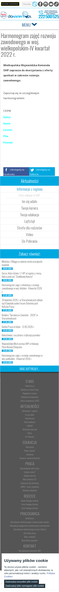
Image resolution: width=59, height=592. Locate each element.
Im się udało (29, 201)
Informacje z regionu (29, 189)
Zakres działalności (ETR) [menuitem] (29, 400)
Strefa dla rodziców (29, 228)
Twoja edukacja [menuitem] (29, 422)
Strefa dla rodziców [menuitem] (29, 429)
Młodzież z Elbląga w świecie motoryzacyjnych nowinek (22, 263)
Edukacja (30, 442)
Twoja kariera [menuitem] (29, 418)
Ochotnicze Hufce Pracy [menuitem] (30, 389)
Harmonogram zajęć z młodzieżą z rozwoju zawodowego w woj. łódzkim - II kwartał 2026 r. (22, 288)
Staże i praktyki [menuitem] (29, 536)
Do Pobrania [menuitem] (29, 436)
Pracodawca (29, 513)
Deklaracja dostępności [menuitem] (29, 397)
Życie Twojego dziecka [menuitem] (29, 508)
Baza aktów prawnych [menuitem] (30, 540)
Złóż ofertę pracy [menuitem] (29, 533)
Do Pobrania (29, 241)
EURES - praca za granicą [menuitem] (30, 486)
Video (29, 234)
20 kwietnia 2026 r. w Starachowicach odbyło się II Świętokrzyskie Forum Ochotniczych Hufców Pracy (22, 303)
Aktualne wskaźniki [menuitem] (30, 490)
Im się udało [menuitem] (29, 414)
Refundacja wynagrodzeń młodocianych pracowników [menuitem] (29, 525)
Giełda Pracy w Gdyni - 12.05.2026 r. (18, 327)
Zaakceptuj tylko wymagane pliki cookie (24, 586)
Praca (29, 463)
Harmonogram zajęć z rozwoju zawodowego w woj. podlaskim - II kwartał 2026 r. (22, 357)
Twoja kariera (29, 208)
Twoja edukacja (29, 214)
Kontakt (29, 546)
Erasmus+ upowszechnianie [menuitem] (30, 458)
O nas (30, 381)
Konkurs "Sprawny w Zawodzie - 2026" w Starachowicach (20, 316)
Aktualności (29, 406)
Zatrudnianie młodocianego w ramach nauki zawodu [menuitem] (29, 522)
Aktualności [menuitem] (29, 518)
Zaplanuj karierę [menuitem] (30, 475)
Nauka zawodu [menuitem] (29, 450)
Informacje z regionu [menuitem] (29, 410)
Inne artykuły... (29, 368)
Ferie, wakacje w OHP (29, 195)
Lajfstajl (29, 221)
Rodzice (30, 496)
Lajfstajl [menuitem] (30, 425)
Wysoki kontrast (10, 4)
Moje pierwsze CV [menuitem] (29, 479)
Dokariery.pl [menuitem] (29, 385)
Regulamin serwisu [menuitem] (30, 393)
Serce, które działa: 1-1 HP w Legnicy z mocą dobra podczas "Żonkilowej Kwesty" (21, 275)
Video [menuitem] (30, 433)
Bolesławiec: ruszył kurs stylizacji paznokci (21, 335)
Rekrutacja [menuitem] (30, 447)
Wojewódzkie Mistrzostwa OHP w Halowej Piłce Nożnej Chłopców (20, 345)
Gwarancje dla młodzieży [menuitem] (30, 483)
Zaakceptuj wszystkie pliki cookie (21, 581)
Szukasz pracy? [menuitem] (30, 472)
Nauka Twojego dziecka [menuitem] (29, 500)
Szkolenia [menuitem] (29, 454)
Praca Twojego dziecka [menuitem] (29, 504)
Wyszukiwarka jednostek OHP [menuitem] (30, 550)
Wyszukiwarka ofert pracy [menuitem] (29, 468)
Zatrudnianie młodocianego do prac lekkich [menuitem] (29, 529)
